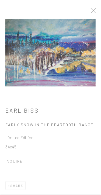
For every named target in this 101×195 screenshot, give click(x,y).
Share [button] (16, 186)
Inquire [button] (14, 162)
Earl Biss (22, 111)
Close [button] (94, 12)
